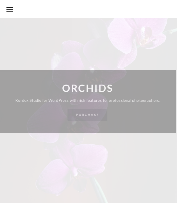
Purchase (87, 114)
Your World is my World (88, 12)
